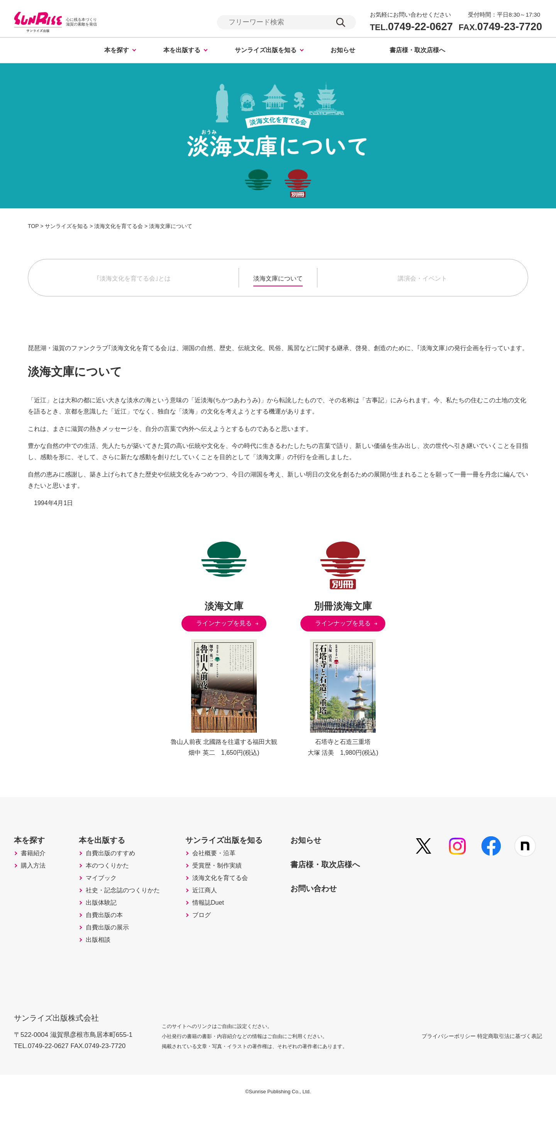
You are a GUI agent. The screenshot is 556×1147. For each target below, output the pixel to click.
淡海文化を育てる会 (238, 900)
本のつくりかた (114, 883)
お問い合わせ (341, 901)
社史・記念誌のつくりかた (132, 916)
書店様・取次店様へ (417, 51)
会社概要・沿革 (231, 867)
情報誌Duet (224, 932)
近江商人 (221, 916)
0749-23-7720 (500, 27)
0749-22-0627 (411, 27)
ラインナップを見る (224, 624)
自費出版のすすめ (118, 867)
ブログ (217, 948)
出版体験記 (107, 932)
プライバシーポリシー (430, 1073)
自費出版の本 (111, 948)
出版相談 (104, 981)
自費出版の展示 (114, 965)
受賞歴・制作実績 (235, 883)
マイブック (107, 900)
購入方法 (35, 883)
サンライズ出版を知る (266, 51)
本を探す (116, 51)
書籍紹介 (35, 867)
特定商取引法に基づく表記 (509, 1073)
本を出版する (181, 51)
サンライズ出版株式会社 (61, 1050)
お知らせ (343, 51)
